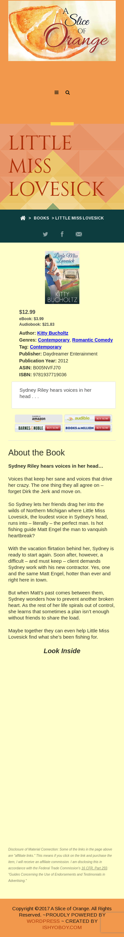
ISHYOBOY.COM (62, 927)
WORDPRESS (43, 921)
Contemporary (54, 340)
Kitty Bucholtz (52, 333)
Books (41, 218)
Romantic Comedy (92, 340)
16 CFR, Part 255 (94, 868)
